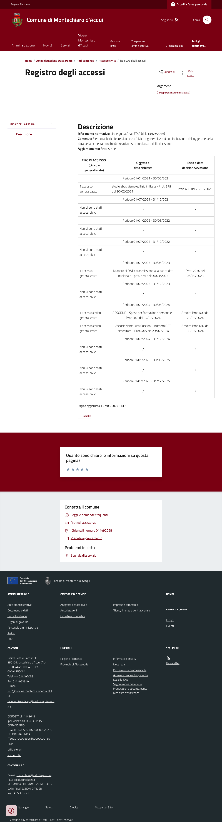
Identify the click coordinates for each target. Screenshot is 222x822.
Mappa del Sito (104, 807)
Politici (11, 633)
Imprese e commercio (125, 605)
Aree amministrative (20, 605)
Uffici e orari (14, 749)
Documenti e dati (18, 610)
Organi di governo (18, 622)
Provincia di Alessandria (74, 664)
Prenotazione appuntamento (130, 688)
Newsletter (172, 663)
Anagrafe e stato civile (73, 605)
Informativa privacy (124, 658)
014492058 (26, 676)
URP (10, 744)
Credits (74, 807)
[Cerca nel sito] (205, 20)
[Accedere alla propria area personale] (189, 4)
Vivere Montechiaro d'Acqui (87, 40)
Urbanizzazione (174, 46)
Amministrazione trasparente (54, 60)
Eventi (170, 626)
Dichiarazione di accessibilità (129, 670)
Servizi (65, 45)
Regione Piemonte (20, 4)
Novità (47, 45)
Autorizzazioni (68, 610)
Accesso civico (107, 60)
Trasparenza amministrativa (140, 43)
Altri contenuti (85, 60)
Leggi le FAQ (120, 679)
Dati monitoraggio (18, 807)
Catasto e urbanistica (72, 616)
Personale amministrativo (23, 627)
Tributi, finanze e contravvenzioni (132, 610)
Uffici (10, 639)
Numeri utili (14, 755)
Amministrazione (23, 45)
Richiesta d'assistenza (126, 693)
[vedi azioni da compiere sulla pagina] (188, 73)
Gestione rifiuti (115, 43)
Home (28, 60)
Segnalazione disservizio (127, 684)
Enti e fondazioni (17, 616)
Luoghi (170, 620)
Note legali (119, 664)
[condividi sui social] (166, 72)
